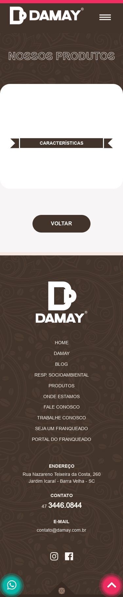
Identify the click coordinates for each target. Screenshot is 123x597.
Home (62, 342)
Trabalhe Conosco (61, 417)
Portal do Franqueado (61, 439)
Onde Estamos (61, 396)
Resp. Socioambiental (61, 375)
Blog (61, 364)
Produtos (61, 385)
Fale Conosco (62, 407)
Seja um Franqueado (61, 428)
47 (62, 506)
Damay (62, 353)
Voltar (61, 223)
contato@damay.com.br (61, 530)
